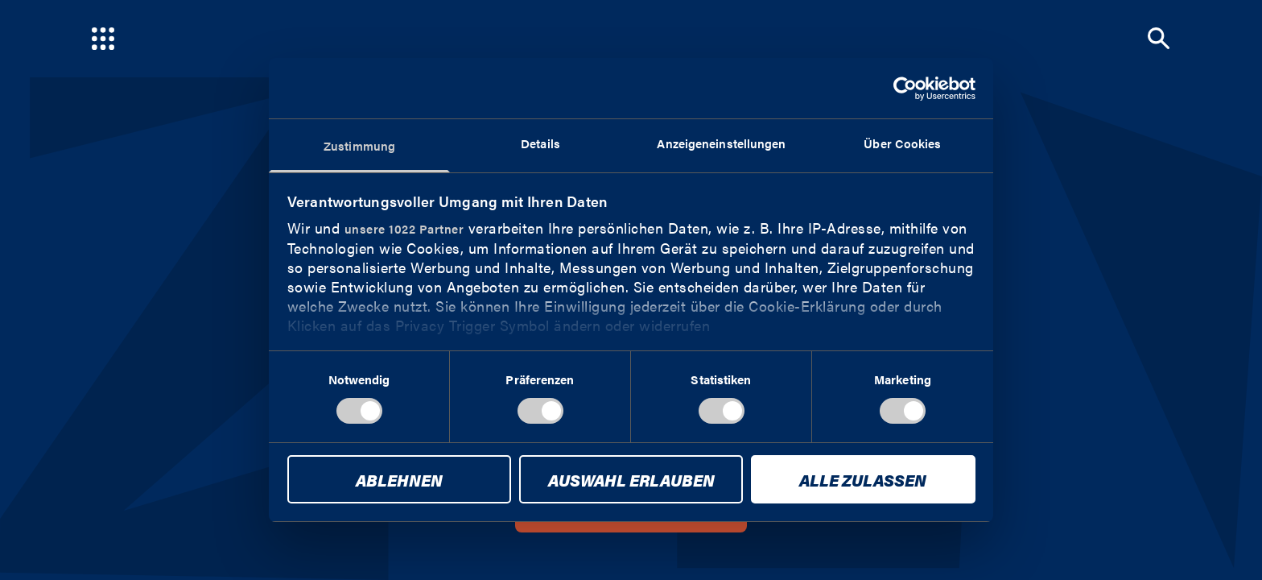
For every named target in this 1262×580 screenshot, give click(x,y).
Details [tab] (540, 143)
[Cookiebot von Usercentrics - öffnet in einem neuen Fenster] (905, 89)
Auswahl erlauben (631, 479)
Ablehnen (399, 479)
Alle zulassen (862, 479)
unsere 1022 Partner (404, 228)
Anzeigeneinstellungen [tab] (721, 143)
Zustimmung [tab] (359, 145)
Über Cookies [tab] (902, 143)
